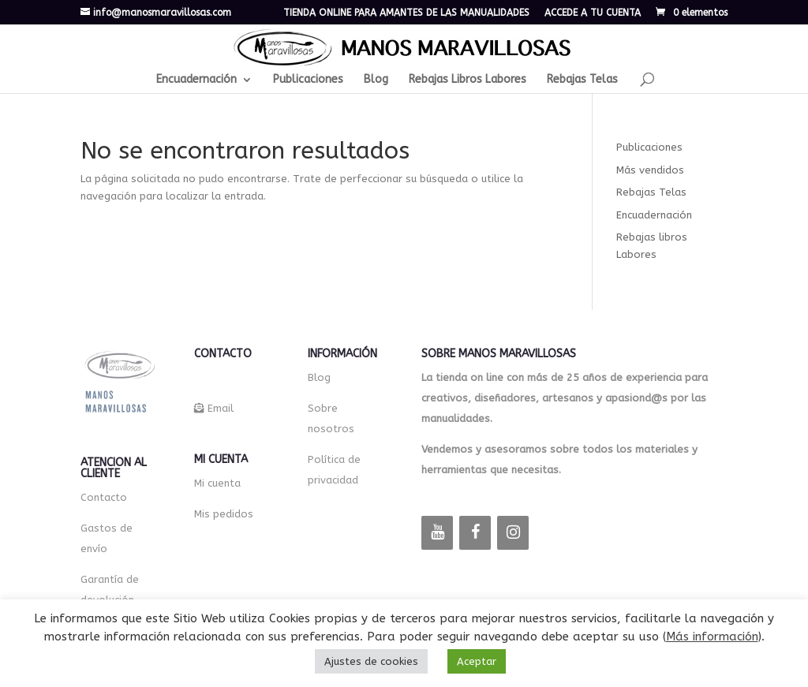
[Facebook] (475, 533)
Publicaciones (308, 80)
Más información (712, 636)
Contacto (103, 497)
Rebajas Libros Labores (467, 80)
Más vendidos (650, 170)
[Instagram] (513, 533)
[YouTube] (437, 533)
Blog (376, 80)
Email (221, 408)
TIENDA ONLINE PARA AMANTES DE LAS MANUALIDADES (406, 13)
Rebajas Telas (582, 80)
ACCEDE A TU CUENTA (592, 13)
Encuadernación (196, 80)
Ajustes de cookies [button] (371, 661)
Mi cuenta (217, 483)
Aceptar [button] (476, 661)
